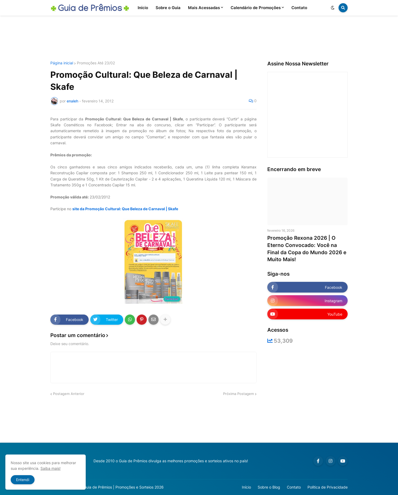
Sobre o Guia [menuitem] (168, 7)
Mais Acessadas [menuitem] (204, 7)
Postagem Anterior (68, 393)
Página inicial (61, 63)
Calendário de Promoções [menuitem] (256, 7)
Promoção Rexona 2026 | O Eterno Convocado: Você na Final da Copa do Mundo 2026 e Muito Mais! (306, 249)
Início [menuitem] (143, 7)
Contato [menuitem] (299, 7)
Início (246, 487)
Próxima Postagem (238, 393)
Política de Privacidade (327, 487)
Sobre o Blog (269, 487)
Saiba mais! (50, 468)
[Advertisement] (199, 38)
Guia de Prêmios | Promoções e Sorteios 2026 (124, 487)
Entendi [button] (22, 479)
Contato (294, 487)
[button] (333, 7)
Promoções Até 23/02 (96, 63)
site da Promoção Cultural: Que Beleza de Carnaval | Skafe (125, 208)
